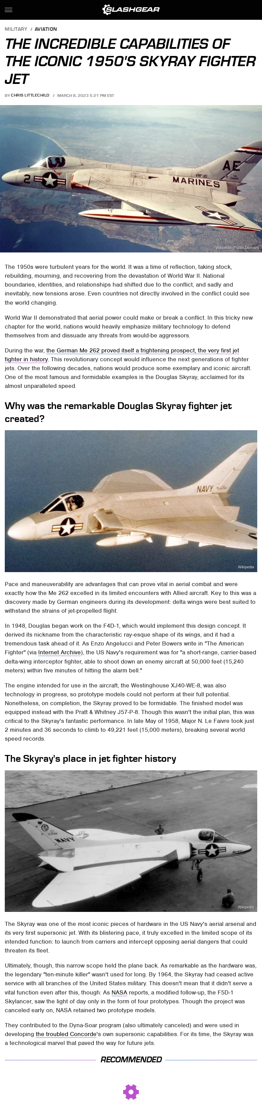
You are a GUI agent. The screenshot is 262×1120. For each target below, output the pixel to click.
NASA (119, 992)
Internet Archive (59, 652)
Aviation (46, 29)
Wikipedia (246, 567)
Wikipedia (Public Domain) (237, 248)
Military (16, 29)
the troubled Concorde (66, 1034)
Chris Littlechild (30, 95)
